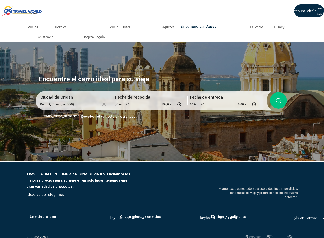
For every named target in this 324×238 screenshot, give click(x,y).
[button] (148, 104)
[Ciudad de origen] (73, 104)
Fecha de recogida (132, 97)
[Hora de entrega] (238, 104)
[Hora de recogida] (163, 104)
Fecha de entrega (206, 97)
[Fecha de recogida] (128, 104)
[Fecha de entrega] (202, 104)
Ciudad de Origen (56, 97)
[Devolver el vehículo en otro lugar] (90, 116)
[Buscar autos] (278, 100)
